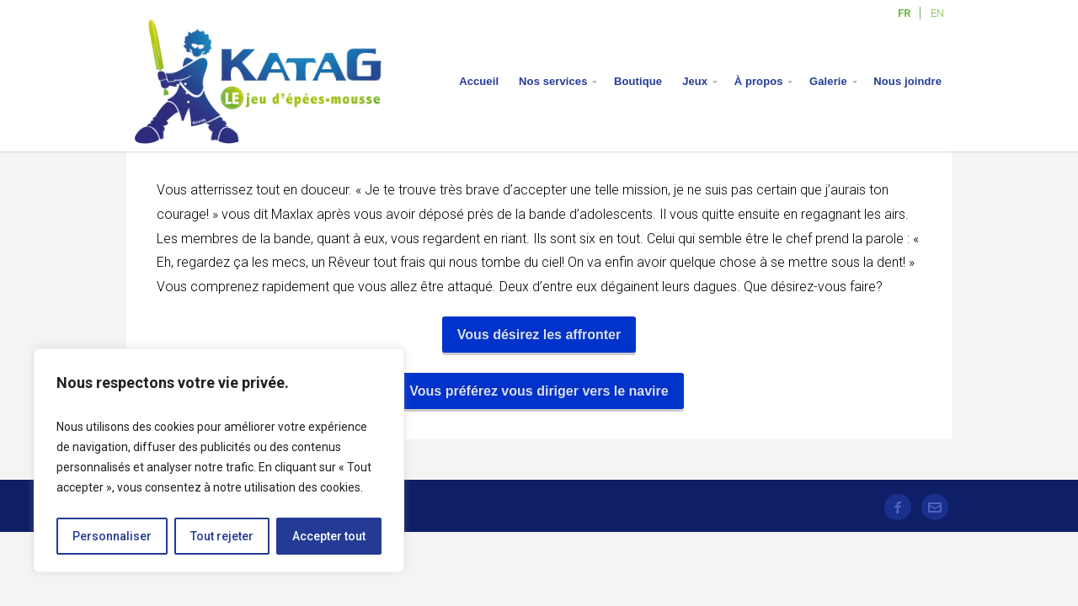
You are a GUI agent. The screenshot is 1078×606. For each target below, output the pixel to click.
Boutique (638, 81)
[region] (219, 460)
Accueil (479, 81)
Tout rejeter (221, 536)
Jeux (694, 81)
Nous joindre (907, 81)
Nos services (553, 81)
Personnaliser (112, 536)
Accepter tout (329, 536)
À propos (758, 81)
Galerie (828, 81)
